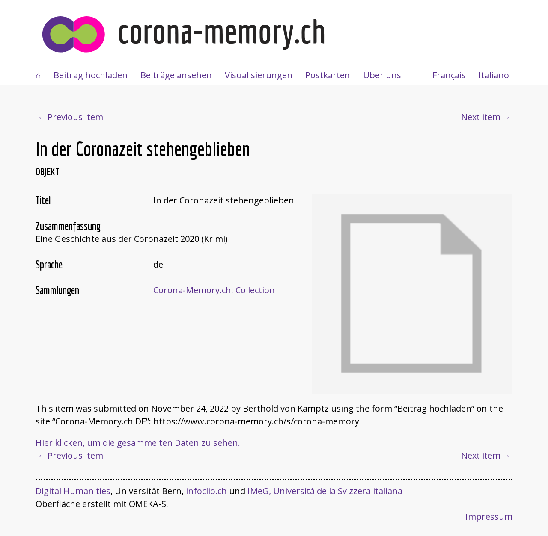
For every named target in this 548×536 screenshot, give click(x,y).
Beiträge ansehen (176, 75)
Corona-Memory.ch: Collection (214, 290)
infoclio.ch (206, 491)
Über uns (382, 75)
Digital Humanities (73, 491)
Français (449, 75)
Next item (480, 117)
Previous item (75, 117)
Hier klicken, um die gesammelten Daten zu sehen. (138, 442)
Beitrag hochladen (91, 75)
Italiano (494, 75)
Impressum (488, 516)
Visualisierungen (258, 75)
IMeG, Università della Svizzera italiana (324, 491)
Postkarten (327, 75)
